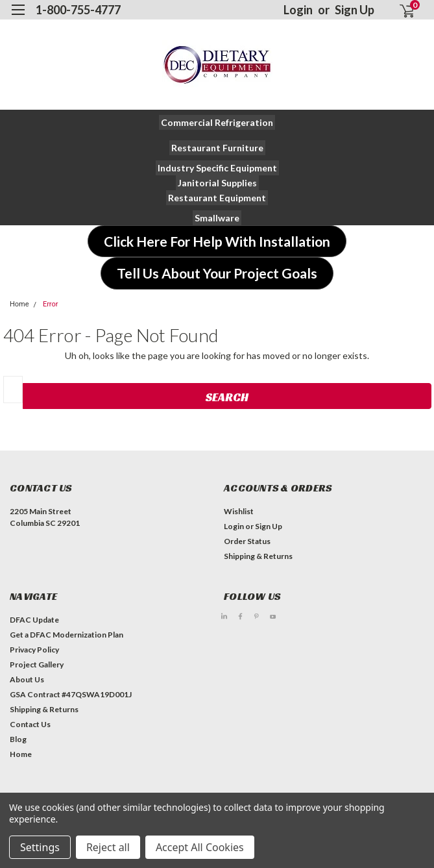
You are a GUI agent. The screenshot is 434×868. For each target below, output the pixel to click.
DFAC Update (34, 620)
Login (298, 10)
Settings (40, 847)
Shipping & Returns (258, 556)
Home (19, 304)
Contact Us (30, 724)
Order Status (247, 541)
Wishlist (239, 511)
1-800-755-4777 (78, 10)
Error (50, 304)
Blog (18, 739)
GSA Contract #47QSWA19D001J (71, 694)
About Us (27, 679)
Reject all (108, 847)
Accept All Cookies (200, 847)
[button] (217, 122)
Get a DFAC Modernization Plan (66, 634)
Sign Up (354, 10)
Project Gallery (37, 664)
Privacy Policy (34, 649)
